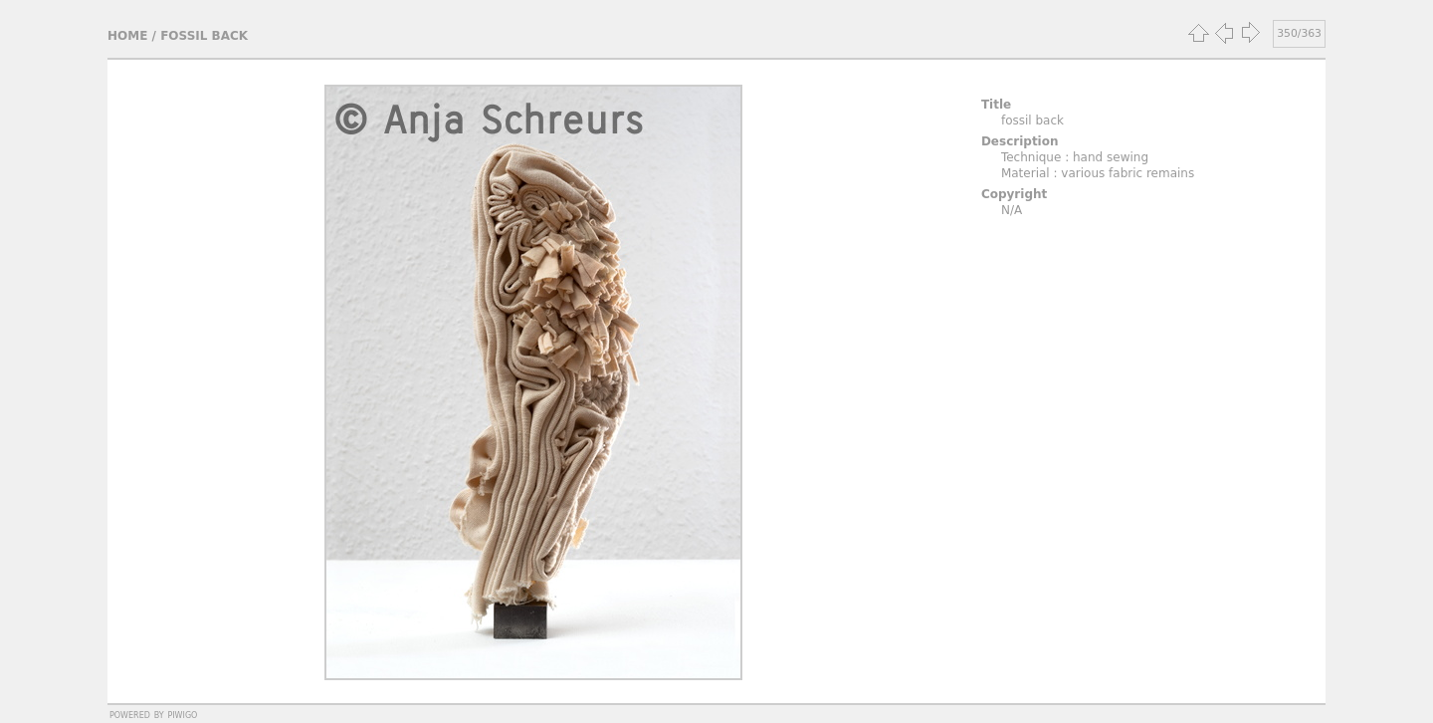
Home (127, 36)
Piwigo (182, 714)
